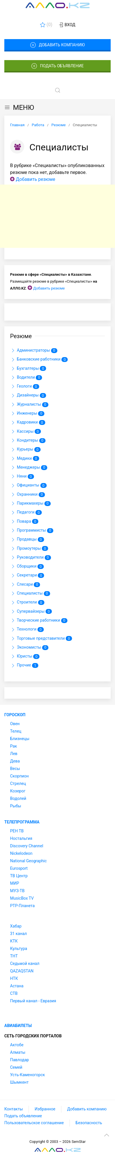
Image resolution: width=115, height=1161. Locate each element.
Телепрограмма (21, 822)
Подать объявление (57, 66)
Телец (15, 731)
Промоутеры (29, 548)
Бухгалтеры (28, 368)
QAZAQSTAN (21, 971)
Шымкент (19, 1082)
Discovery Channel (26, 846)
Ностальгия (21, 838)
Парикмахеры (30, 503)
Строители (27, 603)
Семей (16, 1067)
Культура (18, 948)
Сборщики (27, 566)
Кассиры (25, 431)
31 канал (18, 933)
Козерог (17, 791)
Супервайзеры (31, 611)
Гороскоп (14, 714)
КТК (14, 941)
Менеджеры (28, 467)
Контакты (13, 1109)
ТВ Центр (19, 875)
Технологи (27, 630)
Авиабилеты (18, 1025)
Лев (13, 753)
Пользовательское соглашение (34, 1122)
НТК (14, 978)
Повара (24, 521)
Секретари (27, 575)
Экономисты (29, 647)
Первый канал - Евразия (33, 1001)
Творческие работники (38, 620)
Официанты (28, 485)
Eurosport (19, 868)
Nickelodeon (21, 853)
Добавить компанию (57, 45)
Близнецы (19, 738)
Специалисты (30, 593)
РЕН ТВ (17, 831)
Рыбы (15, 806)
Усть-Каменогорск (27, 1074)
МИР (14, 883)
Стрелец (18, 783)
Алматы (17, 1052)
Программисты (31, 530)
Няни (22, 476)
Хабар (16, 926)
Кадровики (27, 423)
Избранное (45, 1109)
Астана (16, 986)
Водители (26, 377)
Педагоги (26, 513)
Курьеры (25, 450)
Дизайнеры (28, 396)
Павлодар (19, 1059)
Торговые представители (41, 638)
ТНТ (14, 956)
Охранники (27, 494)
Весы (15, 768)
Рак (13, 746)
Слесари (25, 584)
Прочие (24, 665)
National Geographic (28, 861)
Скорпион (19, 776)
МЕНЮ (19, 108)
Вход (67, 25)
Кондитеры (28, 440)
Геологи (24, 386)
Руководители (30, 557)
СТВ (14, 993)
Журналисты (29, 404)
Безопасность (89, 1122)
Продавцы (27, 540)
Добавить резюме (35, 179)
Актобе (16, 1045)
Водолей (18, 798)
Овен (15, 723)
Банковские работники (39, 360)
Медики (24, 458)
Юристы (24, 656)
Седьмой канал (24, 963)
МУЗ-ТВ (17, 890)
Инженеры (27, 413)
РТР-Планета (22, 905)
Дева (15, 761)
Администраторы (33, 350)
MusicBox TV (22, 898)
